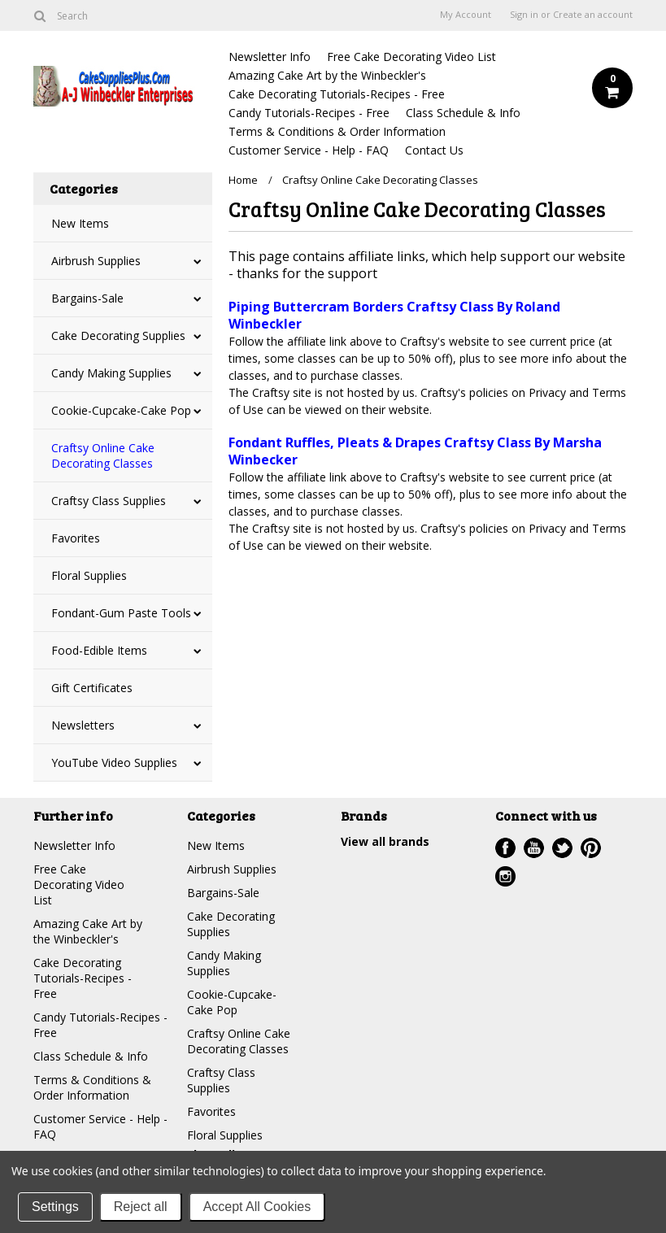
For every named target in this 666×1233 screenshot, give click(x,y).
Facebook (505, 848)
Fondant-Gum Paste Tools (121, 613)
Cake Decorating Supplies (118, 335)
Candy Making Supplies (111, 373)
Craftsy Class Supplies (108, 500)
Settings (55, 1206)
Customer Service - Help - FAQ (309, 150)
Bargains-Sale (87, 298)
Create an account (593, 14)
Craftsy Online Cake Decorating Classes (103, 455)
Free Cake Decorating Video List (411, 56)
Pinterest (591, 848)
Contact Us (434, 150)
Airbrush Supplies (96, 260)
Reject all (141, 1206)
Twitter (562, 848)
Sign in (524, 14)
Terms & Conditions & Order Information (337, 131)
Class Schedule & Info (463, 112)
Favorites (75, 538)
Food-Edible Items (99, 650)
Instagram (505, 876)
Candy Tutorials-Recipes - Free (309, 112)
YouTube (534, 848)
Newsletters (83, 725)
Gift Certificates (92, 687)
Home (243, 179)
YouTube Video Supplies (114, 762)
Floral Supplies (89, 575)
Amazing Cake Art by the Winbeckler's (327, 75)
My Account (465, 14)
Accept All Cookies (257, 1206)
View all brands (385, 841)
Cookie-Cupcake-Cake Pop (121, 410)
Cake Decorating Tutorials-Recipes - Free (337, 94)
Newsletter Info (270, 56)
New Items (80, 223)
